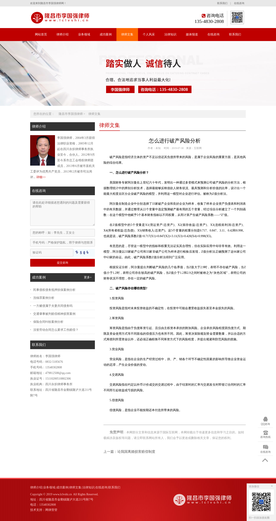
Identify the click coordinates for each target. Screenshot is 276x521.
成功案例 (106, 34)
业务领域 (84, 34)
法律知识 (170, 34)
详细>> (41, 177)
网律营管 (51, 509)
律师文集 (127, 34)
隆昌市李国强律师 (71, 114)
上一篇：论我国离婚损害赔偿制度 (129, 451)
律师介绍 (62, 34)
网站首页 (41, 34)
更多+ (88, 277)
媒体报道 (192, 34)
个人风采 (149, 34)
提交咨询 (62, 262)
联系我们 (222, 3)
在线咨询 (239, 3)
